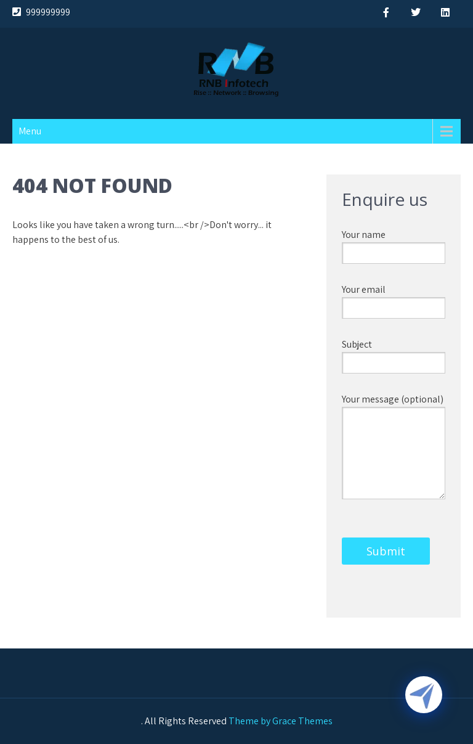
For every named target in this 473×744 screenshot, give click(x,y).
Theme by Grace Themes (280, 720)
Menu (29, 131)
